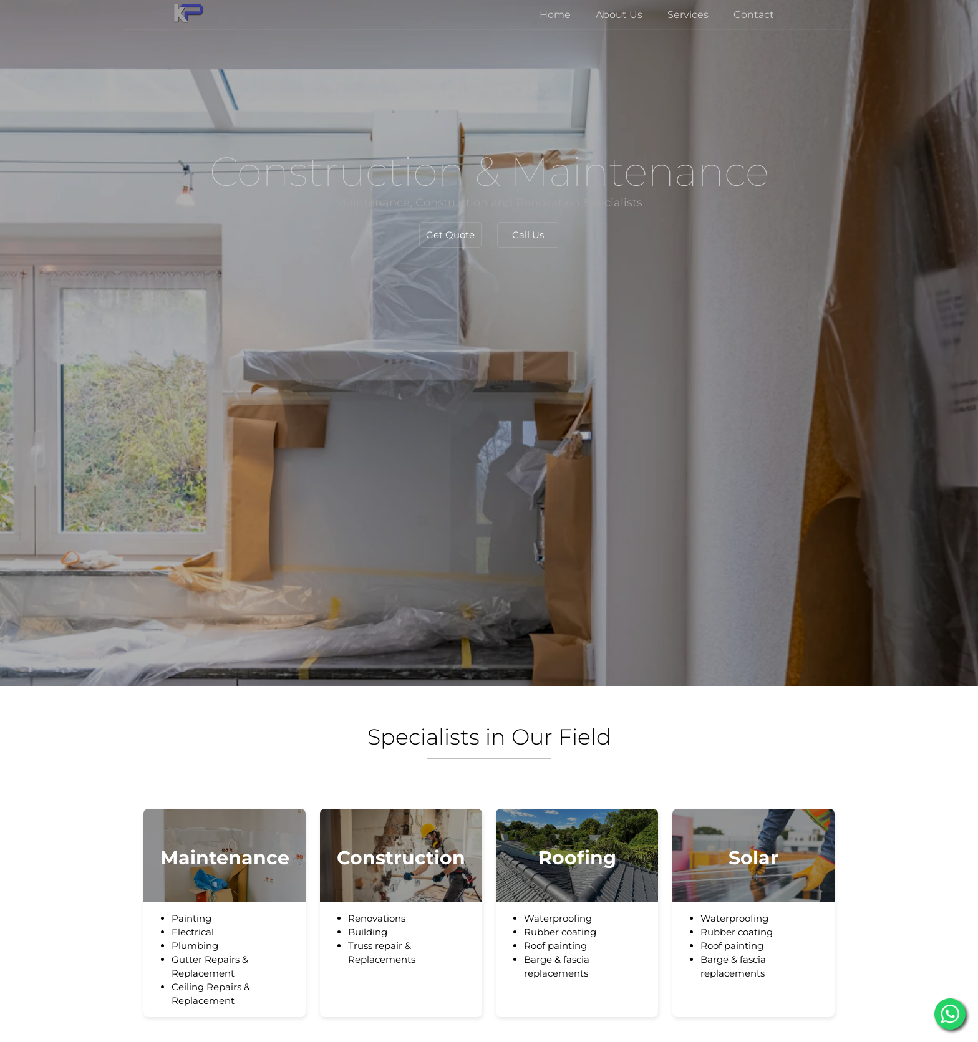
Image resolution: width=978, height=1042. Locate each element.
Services (688, 15)
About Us (619, 15)
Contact (754, 15)
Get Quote (450, 235)
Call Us (528, 235)
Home (555, 15)
